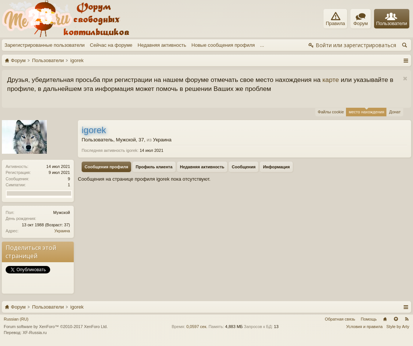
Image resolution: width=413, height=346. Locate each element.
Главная (385, 319)
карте (330, 79)
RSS (406, 319)
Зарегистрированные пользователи (44, 45)
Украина (62, 231)
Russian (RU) (16, 319)
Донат (395, 112)
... (262, 45)
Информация (276, 167)
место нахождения (366, 111)
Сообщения (243, 167)
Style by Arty (397, 326)
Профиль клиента (154, 167)
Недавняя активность (162, 45)
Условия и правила (364, 326)
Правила (335, 19)
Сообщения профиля (106, 167)
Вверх (395, 319)
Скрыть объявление (405, 79)
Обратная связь (340, 319)
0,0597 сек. (196, 326)
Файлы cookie (331, 112)
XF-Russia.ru (34, 332)
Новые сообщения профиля (223, 45)
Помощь (369, 319)
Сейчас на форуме (111, 45)
